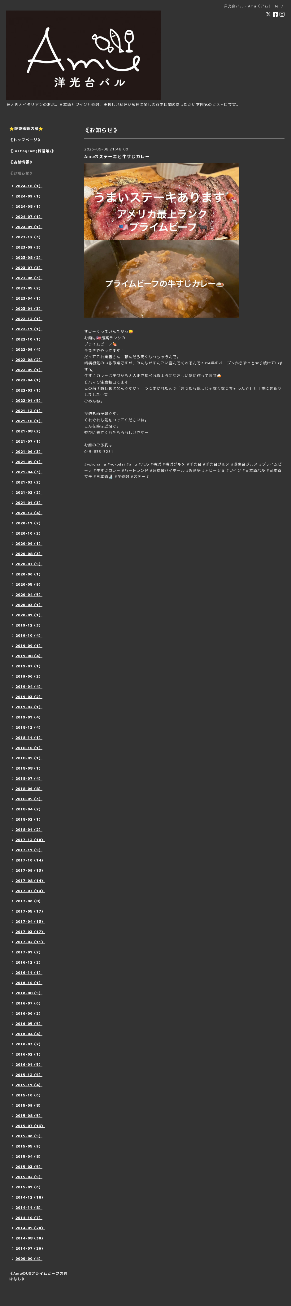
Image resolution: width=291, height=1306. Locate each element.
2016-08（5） (28, 993)
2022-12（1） (28, 318)
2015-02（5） (28, 1176)
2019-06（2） (28, 676)
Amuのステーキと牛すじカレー (117, 156)
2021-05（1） (28, 461)
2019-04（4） (28, 686)
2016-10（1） (28, 982)
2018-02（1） (28, 819)
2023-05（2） (28, 288)
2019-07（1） (28, 666)
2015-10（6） (28, 1095)
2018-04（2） (28, 809)
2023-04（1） (28, 298)
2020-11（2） (28, 523)
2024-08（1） (28, 206)
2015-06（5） (28, 1136)
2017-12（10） (30, 839)
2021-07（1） (28, 441)
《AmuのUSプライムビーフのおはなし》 (38, 1276)
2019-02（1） (28, 707)
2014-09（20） (30, 1228)
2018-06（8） (28, 788)
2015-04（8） (28, 1156)
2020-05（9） (28, 584)
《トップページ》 (25, 139)
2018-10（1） (28, 747)
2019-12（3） (28, 625)
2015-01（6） (28, 1187)
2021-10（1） (28, 421)
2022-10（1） (28, 339)
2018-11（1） (28, 737)
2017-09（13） (30, 870)
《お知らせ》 (21, 173)
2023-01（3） (28, 308)
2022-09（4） (28, 349)
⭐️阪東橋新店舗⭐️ (26, 128)
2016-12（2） (28, 962)
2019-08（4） (28, 655)
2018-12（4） (28, 727)
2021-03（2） (28, 482)
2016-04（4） (28, 1033)
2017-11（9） (28, 850)
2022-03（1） (28, 390)
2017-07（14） (30, 890)
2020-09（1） (28, 543)
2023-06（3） (28, 278)
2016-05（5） (28, 1023)
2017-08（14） (30, 880)
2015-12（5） (28, 1074)
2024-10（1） (28, 186)
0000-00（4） (28, 1258)
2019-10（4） (28, 635)
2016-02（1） (28, 1054)
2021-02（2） (28, 492)
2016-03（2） (28, 1044)
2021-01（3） (28, 502)
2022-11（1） (28, 329)
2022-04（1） (28, 380)
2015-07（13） (30, 1125)
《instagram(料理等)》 (32, 151)
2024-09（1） (28, 196)
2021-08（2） (28, 431)
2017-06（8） (28, 901)
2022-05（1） (28, 369)
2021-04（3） (28, 472)
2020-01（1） (28, 615)
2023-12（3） (28, 237)
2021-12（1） (28, 410)
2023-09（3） (28, 247)
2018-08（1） (28, 768)
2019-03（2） (28, 696)
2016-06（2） (28, 1013)
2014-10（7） (28, 1217)
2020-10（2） (28, 533)
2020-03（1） (28, 604)
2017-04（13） (30, 921)
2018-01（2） (28, 829)
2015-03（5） (28, 1166)
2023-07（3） (28, 267)
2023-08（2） (28, 257)
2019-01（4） (28, 717)
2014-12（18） (30, 1197)
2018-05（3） (28, 798)
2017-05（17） (30, 911)
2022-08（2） (28, 359)
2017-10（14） (30, 860)
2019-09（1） (28, 645)
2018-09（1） (28, 758)
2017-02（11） (30, 941)
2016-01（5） (28, 1064)
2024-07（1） (28, 216)
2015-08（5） (28, 1115)
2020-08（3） (28, 553)
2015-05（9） (28, 1146)
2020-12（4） (28, 512)
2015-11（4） (28, 1085)
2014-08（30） (30, 1238)
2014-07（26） (30, 1248)
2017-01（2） (28, 952)
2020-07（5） (28, 564)
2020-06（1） (28, 574)
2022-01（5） (28, 400)
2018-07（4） (28, 778)
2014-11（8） (28, 1207)
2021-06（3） (28, 451)
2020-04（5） (28, 594)
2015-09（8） (28, 1105)
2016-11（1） (28, 972)
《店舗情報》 (21, 162)
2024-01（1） (28, 226)
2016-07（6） (28, 1003)
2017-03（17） (30, 931)
